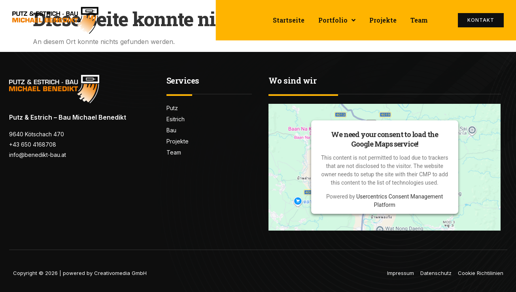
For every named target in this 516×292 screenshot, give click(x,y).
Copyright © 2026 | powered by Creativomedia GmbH (80, 273)
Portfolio (336, 20)
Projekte (383, 20)
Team (419, 20)
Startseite (288, 20)
